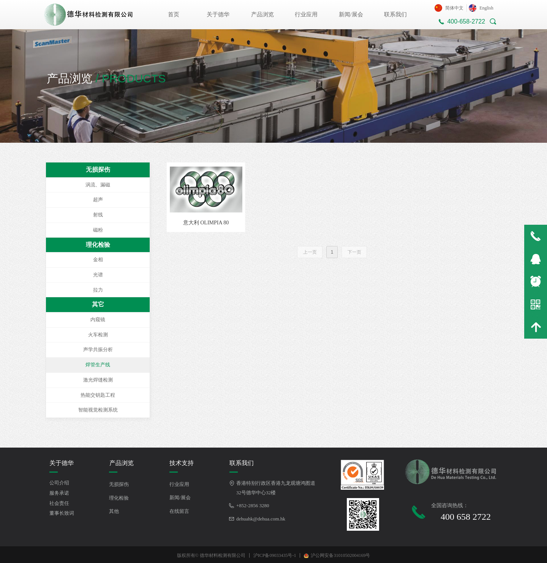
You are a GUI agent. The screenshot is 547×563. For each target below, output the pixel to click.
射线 (98, 215)
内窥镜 (97, 319)
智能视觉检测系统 (98, 410)
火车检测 (98, 334)
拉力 (98, 290)
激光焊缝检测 (98, 380)
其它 (98, 304)
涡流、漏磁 (97, 185)
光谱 (98, 275)
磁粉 (98, 230)
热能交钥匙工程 (98, 395)
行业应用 (306, 14)
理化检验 (98, 244)
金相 (98, 259)
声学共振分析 (98, 349)
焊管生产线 (97, 364)
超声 (98, 199)
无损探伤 (98, 169)
